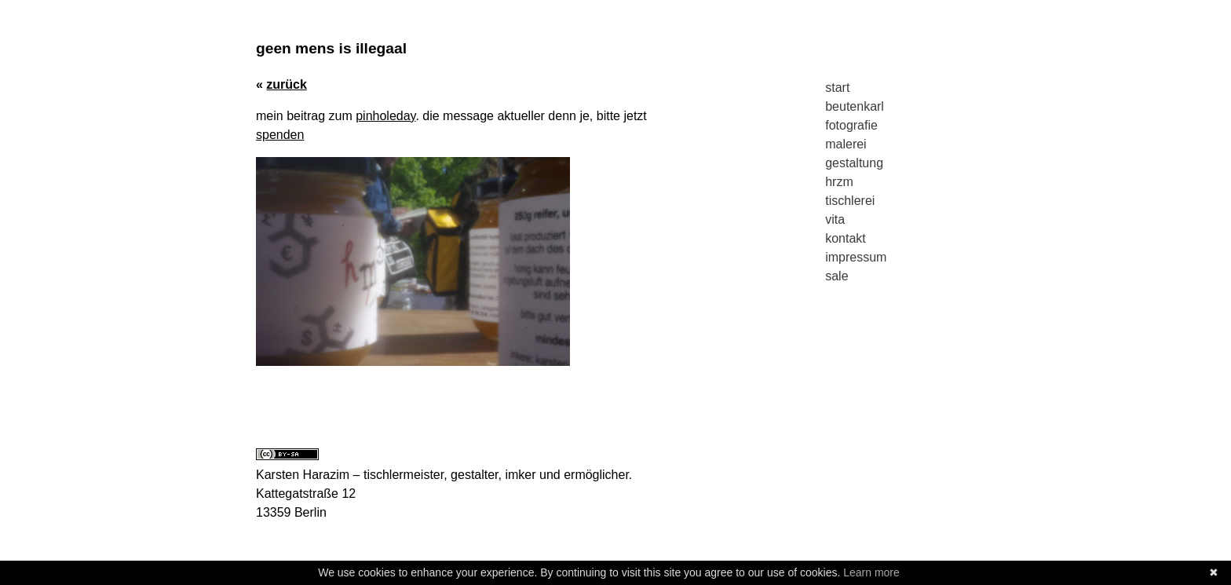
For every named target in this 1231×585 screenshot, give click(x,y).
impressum (855, 257)
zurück (286, 84)
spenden (280, 134)
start (837, 87)
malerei (845, 144)
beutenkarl (854, 106)
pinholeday (385, 115)
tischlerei (850, 200)
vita (835, 219)
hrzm (839, 181)
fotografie (851, 125)
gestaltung (854, 163)
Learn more (871, 572)
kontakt (845, 238)
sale (836, 276)
